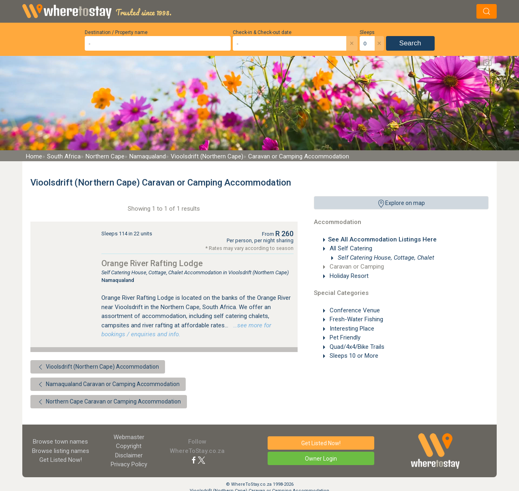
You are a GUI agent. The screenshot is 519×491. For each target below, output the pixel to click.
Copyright (129, 446)
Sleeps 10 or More (353, 355)
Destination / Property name (116, 32)
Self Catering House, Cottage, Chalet (385, 257)
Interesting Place (351, 328)
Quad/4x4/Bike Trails (356, 346)
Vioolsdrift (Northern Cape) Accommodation (97, 367)
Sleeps (367, 32)
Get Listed (60, 459)
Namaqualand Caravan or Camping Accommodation (108, 384)
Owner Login (321, 458)
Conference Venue (354, 310)
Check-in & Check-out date (262, 32)
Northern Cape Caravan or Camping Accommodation (108, 402)
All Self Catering (350, 248)
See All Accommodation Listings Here (382, 239)
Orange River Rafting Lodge (152, 263)
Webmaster (129, 437)
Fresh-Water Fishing (355, 319)
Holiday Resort (348, 276)
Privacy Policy (129, 464)
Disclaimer (129, 455)
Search (410, 43)
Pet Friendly (344, 337)
